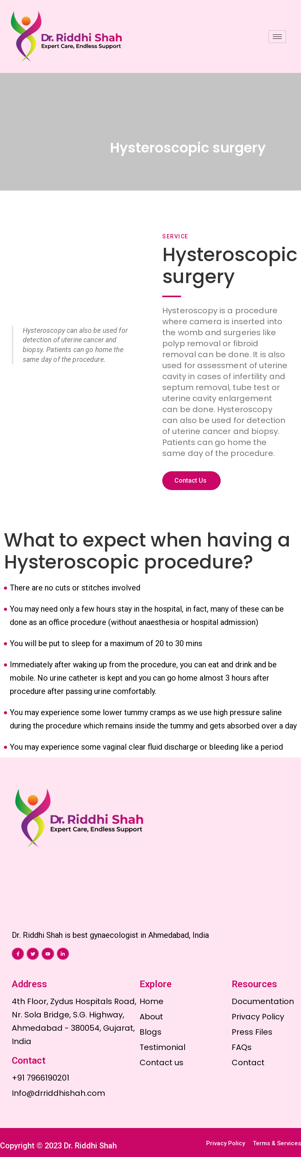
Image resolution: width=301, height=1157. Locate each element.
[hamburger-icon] (277, 36)
